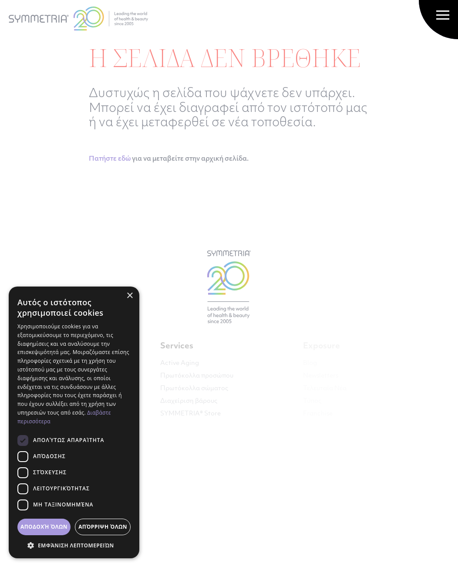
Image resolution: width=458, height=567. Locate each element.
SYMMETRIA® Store (190, 414)
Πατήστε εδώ (110, 159)
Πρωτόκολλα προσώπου (196, 376)
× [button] (129, 296)
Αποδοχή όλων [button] (43, 526)
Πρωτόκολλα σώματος (194, 388)
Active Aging (179, 363)
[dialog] (74, 422)
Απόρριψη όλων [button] (102, 526)
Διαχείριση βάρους (188, 401)
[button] (74, 545)
